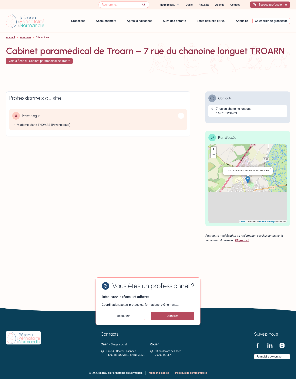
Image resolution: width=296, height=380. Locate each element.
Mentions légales (159, 373)
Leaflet (243, 221)
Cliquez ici (242, 240)
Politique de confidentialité (191, 373)
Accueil (10, 37)
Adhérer (172, 316)
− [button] (213, 155)
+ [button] (213, 149)
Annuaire (25, 37)
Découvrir (123, 316)
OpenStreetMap (266, 221)
